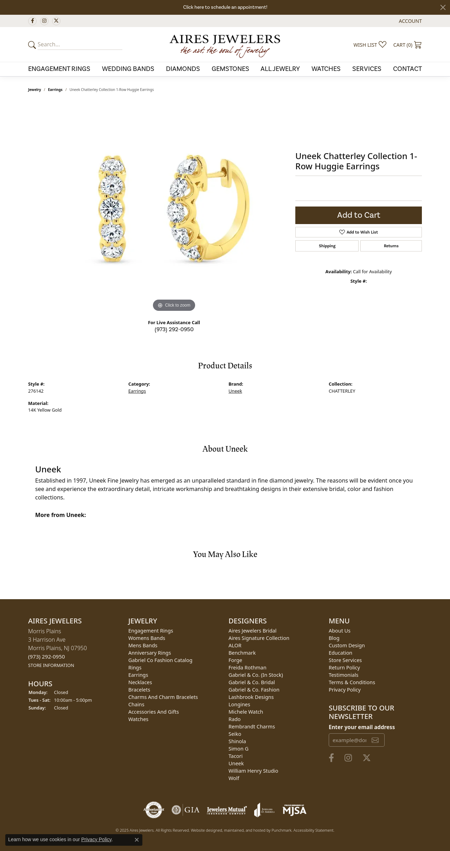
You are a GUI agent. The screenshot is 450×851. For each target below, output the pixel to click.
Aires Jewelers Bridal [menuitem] (253, 630)
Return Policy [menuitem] (344, 667)
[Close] (443, 7)
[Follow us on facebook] (32, 21)
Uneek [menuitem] (236, 763)
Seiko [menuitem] (235, 734)
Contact (407, 69)
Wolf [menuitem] (234, 778)
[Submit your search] (33, 44)
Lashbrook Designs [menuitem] (251, 697)
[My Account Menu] (410, 21)
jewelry (34, 89)
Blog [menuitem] (334, 638)
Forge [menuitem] (235, 660)
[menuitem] (154, 810)
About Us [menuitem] (340, 630)
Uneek (235, 391)
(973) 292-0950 (174, 329)
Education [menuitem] (340, 652)
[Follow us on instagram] (44, 21)
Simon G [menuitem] (239, 748)
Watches (326, 69)
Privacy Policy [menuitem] (345, 689)
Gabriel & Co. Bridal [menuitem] (252, 682)
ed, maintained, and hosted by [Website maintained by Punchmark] (244, 830)
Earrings (55, 89)
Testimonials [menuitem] (343, 675)
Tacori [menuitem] (236, 756)
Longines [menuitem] (239, 704)
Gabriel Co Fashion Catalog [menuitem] (160, 660)
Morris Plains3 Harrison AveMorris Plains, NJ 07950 (57, 647)
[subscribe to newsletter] (375, 740)
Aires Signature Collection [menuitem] (259, 638)
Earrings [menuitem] (138, 675)
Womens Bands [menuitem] (146, 638)
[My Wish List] (370, 44)
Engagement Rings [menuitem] (150, 630)
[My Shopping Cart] (407, 44)
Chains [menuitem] (136, 704)
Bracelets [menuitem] (139, 689)
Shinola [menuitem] (237, 741)
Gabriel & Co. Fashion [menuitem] (254, 689)
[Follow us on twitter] (56, 21)
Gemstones (230, 69)
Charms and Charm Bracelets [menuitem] (163, 697)
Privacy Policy (96, 839)
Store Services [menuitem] (345, 660)
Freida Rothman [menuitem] (247, 667)
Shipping (327, 245)
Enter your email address (362, 726)
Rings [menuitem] (134, 667)
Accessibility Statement (314, 830)
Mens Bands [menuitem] (143, 645)
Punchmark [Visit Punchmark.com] (281, 830)
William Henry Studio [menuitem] (253, 770)
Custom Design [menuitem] (347, 645)
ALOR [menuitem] (235, 645)
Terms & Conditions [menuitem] (352, 682)
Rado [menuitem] (235, 719)
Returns (391, 245)
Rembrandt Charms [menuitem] (252, 726)
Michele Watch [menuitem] (246, 711)
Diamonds (183, 69)
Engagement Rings (59, 69)
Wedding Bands (128, 69)
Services (366, 69)
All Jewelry (280, 69)
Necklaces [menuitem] (140, 682)
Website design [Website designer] (204, 830)
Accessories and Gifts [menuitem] (153, 711)
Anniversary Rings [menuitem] (149, 652)
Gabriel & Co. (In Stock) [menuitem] (256, 675)
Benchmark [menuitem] (242, 652)
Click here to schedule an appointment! (225, 7)
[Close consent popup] (137, 840)
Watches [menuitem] (138, 719)
